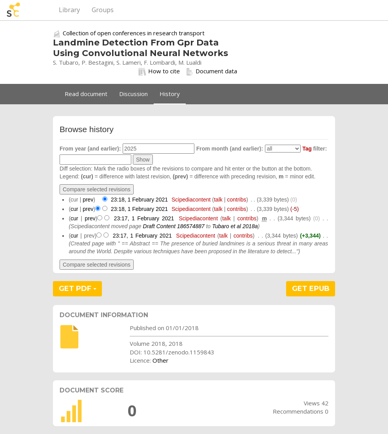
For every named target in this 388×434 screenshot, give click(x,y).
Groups (103, 9)
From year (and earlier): (90, 148)
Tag (307, 148)
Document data (211, 71)
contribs (236, 199)
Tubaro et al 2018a (235, 226)
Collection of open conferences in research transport (134, 33)
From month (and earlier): (229, 148)
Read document (86, 94)
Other (160, 360)
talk (218, 199)
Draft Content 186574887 (174, 226)
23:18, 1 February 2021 (139, 199)
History (170, 94)
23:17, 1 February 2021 (144, 218)
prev (88, 199)
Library (69, 9)
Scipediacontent (191, 199)
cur (74, 209)
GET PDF (77, 288)
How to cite (159, 71)
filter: (314, 148)
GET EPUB (311, 288)
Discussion (133, 94)
